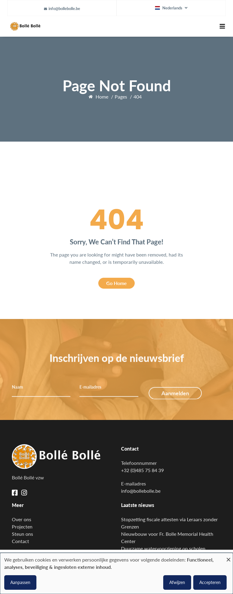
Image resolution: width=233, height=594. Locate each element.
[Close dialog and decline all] (228, 556)
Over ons (21, 519)
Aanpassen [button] (20, 582)
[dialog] (116, 573)
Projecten (22, 526)
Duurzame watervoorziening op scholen (163, 548)
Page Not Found (116, 85)
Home (102, 96)
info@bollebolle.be (64, 8)
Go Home (116, 283)
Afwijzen (177, 582)
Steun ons (22, 534)
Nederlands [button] (169, 7)
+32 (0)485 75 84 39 (142, 470)
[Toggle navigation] (222, 26)
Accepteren (210, 582)
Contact (20, 541)
